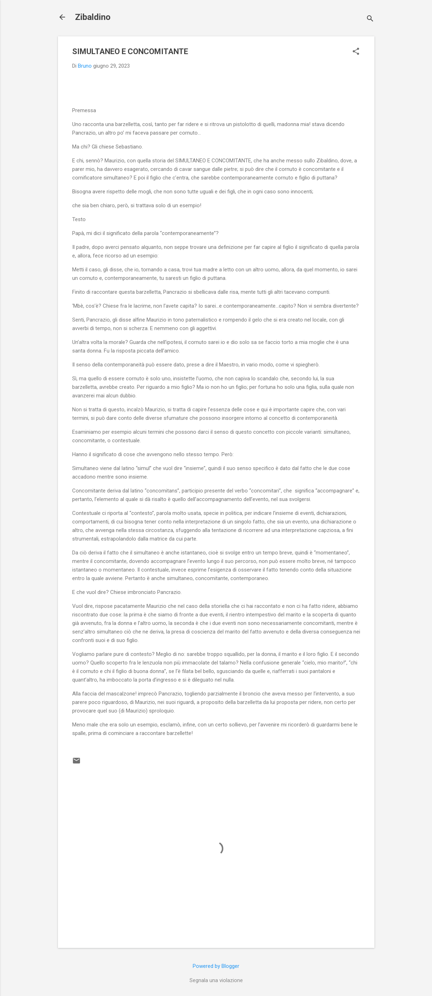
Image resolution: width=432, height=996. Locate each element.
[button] (356, 52)
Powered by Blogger (216, 966)
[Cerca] (370, 19)
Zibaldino (93, 17)
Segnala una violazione (216, 980)
